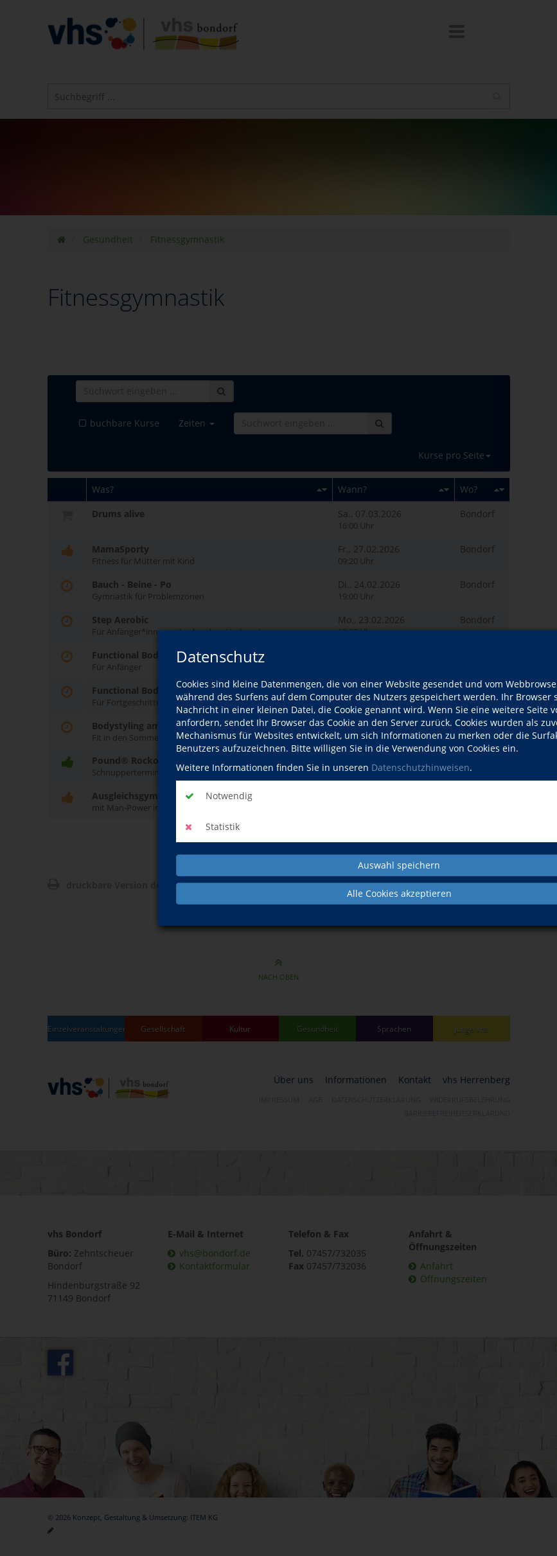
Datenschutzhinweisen (420, 767)
